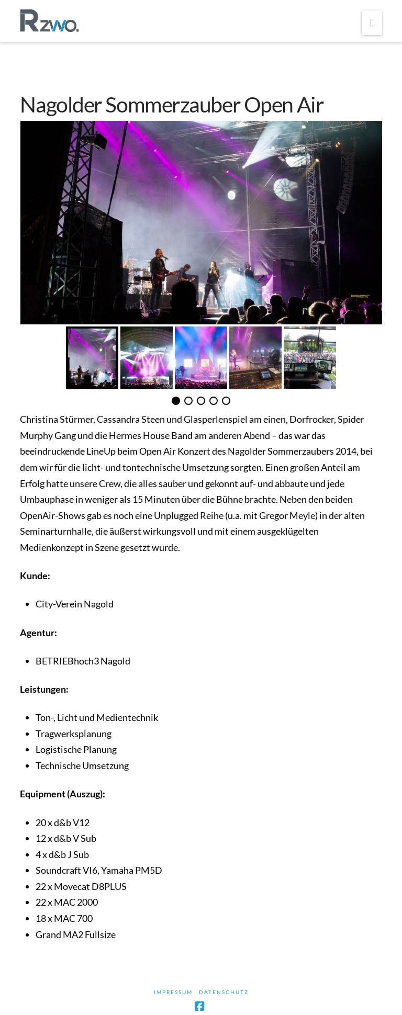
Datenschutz (224, 992)
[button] (372, 22)
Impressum (173, 992)
